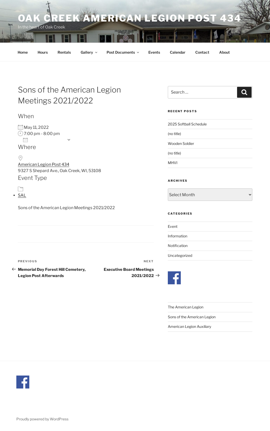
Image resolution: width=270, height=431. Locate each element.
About (224, 52)
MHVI (172, 162)
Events (154, 52)
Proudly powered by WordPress (42, 419)
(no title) (174, 133)
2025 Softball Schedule (187, 124)
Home (23, 52)
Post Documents (123, 52)
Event (172, 226)
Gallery (89, 52)
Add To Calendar (43, 139)
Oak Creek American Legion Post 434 (129, 18)
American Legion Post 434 (43, 164)
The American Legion (185, 307)
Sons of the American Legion (192, 317)
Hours (43, 52)
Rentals (64, 52)
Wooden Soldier (181, 143)
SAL (22, 195)
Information (177, 236)
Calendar (177, 52)
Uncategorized (180, 255)
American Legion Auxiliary (189, 326)
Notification (178, 245)
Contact (202, 52)
